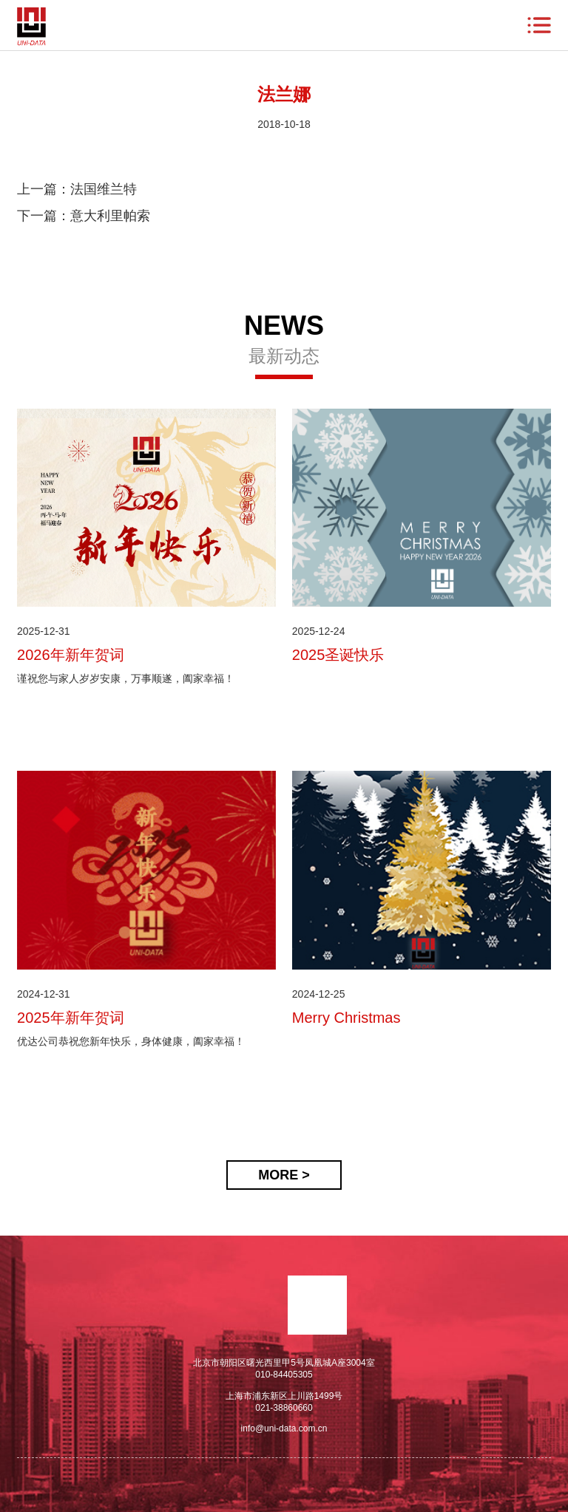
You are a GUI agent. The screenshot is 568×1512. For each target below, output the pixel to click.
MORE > (284, 1175)
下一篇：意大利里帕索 (83, 215)
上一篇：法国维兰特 (77, 189)
